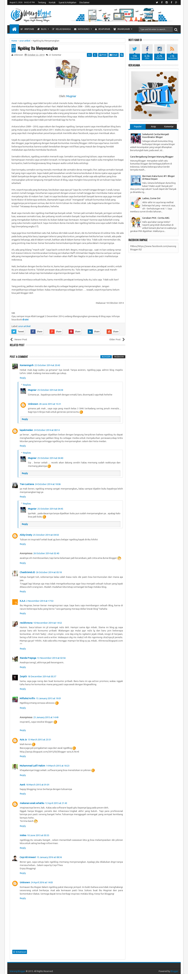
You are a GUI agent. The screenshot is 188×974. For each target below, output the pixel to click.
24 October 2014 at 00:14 (47, 430)
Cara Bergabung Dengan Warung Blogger (151, 156)
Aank (22, 784)
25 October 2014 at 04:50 (46, 534)
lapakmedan (26, 430)
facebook (119, 357)
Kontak (52, 2)
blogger (106, 357)
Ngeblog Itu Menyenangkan (38, 48)
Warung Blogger (17, 971)
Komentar (169, 126)
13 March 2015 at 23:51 (39, 739)
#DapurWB (102, 29)
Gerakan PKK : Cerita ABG (155, 218)
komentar (55, 55)
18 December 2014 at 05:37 (42, 676)
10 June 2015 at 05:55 (38, 835)
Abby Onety (26, 534)
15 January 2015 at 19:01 (48, 698)
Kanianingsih (27, 365)
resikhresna (26, 622)
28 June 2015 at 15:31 (50, 404)
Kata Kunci (81, 29)
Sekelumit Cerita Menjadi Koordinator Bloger (155, 135)
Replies (27, 384)
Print (102, 55)
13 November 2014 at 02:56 (51, 658)
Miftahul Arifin (27, 698)
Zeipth (23, 676)
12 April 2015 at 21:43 (56, 803)
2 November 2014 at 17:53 (40, 601)
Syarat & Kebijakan (67, 2)
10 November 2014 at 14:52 (47, 622)
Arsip (153, 126)
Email (113, 55)
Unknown (33, 404)
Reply (23, 377)
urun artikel (24, 326)
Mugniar (71, 96)
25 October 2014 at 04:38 (50, 390)
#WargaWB (122, 29)
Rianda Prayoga (28, 658)
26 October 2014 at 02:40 (46, 553)
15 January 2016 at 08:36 (49, 857)
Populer (138, 126)
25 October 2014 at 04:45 (50, 508)
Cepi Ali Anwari (28, 857)
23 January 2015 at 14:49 (45, 717)
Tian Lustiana (27, 484)
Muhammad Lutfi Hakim (32, 765)
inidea (23, 835)
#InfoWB (27, 29)
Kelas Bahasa (61, 29)
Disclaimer (84, 2)
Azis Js (23, 739)
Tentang (42, 2)
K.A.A (22, 601)
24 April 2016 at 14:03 (42, 882)
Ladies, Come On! (151, 198)
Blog (42, 29)
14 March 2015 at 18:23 (57, 765)
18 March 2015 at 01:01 (37, 784)
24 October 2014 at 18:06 (48, 484)
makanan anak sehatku (32, 803)
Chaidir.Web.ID (27, 572)
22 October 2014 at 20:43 (47, 365)
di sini (25, 319)
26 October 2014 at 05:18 (49, 572)
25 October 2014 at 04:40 (50, 458)
